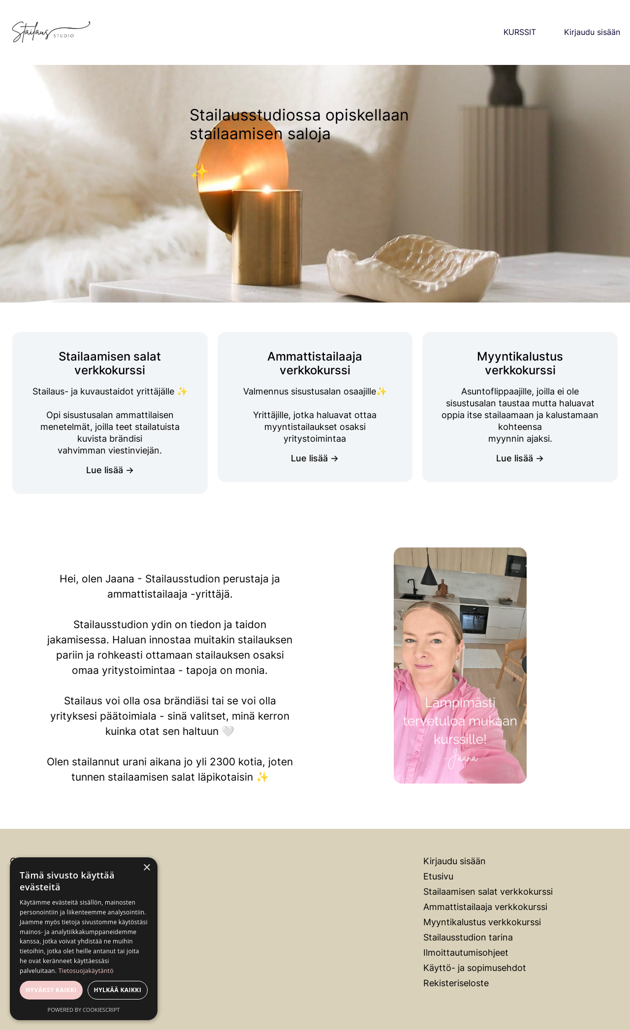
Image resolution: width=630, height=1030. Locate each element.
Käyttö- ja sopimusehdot (474, 968)
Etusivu (438, 876)
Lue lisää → (110, 470)
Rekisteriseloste (456, 983)
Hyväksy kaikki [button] (51, 990)
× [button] (146, 868)
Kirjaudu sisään (592, 32)
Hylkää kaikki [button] (117, 990)
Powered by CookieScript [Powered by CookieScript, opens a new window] (84, 1009)
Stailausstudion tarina (468, 937)
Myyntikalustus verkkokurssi (482, 922)
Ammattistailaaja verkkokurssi (485, 907)
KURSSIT (520, 32)
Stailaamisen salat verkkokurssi (488, 891)
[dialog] (84, 938)
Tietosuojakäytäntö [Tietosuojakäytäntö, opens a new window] (86, 971)
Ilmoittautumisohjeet (465, 952)
